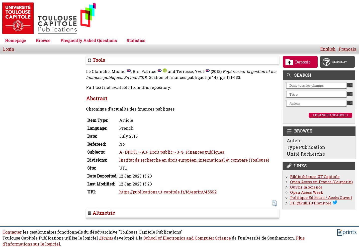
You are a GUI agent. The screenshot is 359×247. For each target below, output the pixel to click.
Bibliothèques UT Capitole (315, 176)
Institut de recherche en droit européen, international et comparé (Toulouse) (194, 160)
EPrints (106, 238)
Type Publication (306, 147)
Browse (43, 40)
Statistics (136, 40)
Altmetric (101, 213)
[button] (274, 203)
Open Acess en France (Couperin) (321, 182)
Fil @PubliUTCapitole (310, 203)
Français (347, 49)
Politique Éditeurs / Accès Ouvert (321, 197)
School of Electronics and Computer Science (187, 238)
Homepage (15, 40)
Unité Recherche (306, 154)
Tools (96, 60)
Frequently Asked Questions (88, 40)
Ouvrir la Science (306, 187)
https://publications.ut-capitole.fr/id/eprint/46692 (168, 192)
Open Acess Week (306, 192)
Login (8, 49)
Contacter (12, 232)
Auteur (294, 140)
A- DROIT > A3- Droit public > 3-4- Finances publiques (171, 152)
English (328, 49)
